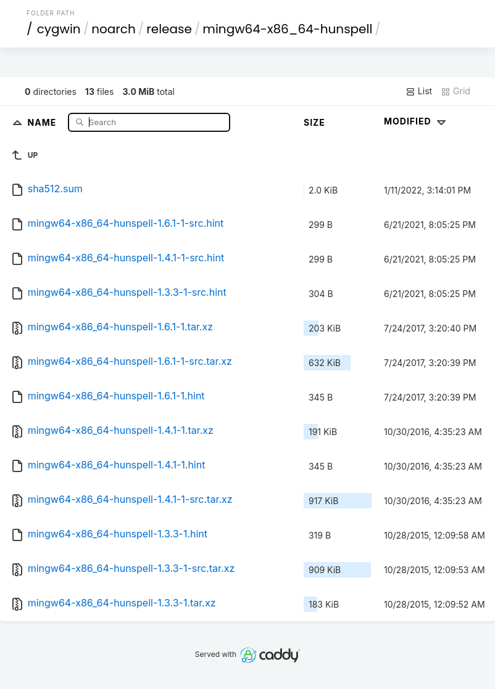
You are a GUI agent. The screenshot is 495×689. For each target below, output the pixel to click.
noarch (113, 29)
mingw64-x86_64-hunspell (287, 29)
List (419, 91)
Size (314, 122)
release (169, 29)
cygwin (59, 29)
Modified (416, 121)
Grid (455, 91)
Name (43, 121)
